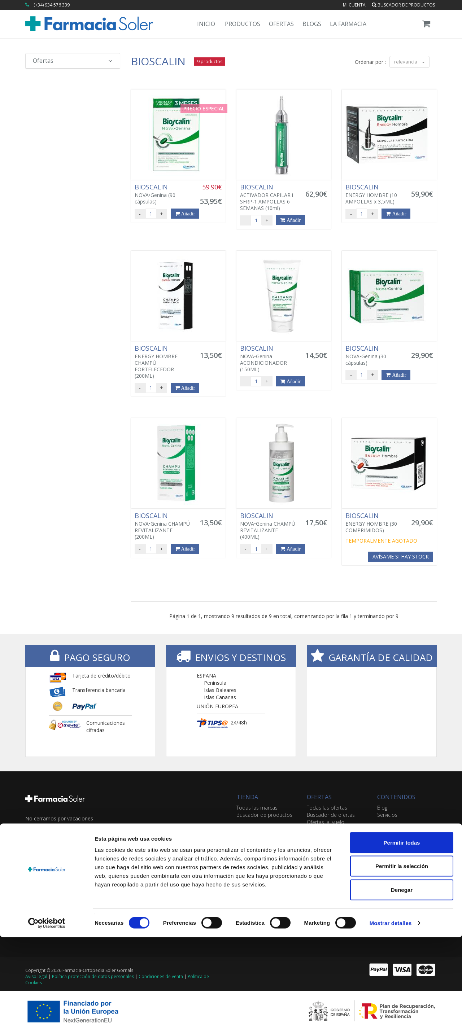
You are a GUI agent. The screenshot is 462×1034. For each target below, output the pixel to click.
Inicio (206, 24)
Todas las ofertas (327, 807)
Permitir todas (402, 939)
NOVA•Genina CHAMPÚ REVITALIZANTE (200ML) (163, 526)
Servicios (387, 814)
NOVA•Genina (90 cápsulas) (163, 194)
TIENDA (247, 797)
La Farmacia (348, 24)
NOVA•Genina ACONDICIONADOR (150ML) (268, 359)
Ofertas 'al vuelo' (326, 822)
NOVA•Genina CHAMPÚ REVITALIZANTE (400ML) (268, 526)
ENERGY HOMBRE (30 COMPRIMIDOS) (373, 523)
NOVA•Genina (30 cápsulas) (373, 355)
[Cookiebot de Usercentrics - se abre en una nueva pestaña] (46, 1020)
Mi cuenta (354, 5)
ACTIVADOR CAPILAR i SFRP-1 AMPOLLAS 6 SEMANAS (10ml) (268, 197)
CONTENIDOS (396, 797)
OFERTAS (319, 797)
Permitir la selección (401, 963)
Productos (242, 24)
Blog (382, 807)
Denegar (402, 986)
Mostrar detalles (391, 1020)
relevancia (409, 61)
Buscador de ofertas (331, 814)
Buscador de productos (403, 5)
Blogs (311, 24)
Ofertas (281, 24)
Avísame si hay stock (400, 556)
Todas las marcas (257, 807)
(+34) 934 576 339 (52, 5)
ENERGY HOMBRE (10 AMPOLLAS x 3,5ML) (373, 194)
